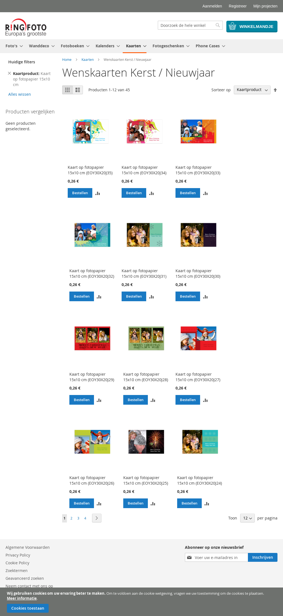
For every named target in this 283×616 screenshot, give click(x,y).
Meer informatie (22, 598)
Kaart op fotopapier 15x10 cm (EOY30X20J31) (144, 273)
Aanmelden (212, 6)
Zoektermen (17, 570)
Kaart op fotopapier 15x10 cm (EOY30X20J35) (90, 170)
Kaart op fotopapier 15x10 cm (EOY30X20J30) (197, 273)
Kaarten (88, 59)
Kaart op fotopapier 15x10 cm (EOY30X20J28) (145, 376)
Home (67, 59)
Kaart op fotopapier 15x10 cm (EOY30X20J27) (197, 376)
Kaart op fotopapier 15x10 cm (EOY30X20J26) (91, 480)
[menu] (141, 46)
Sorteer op (221, 89)
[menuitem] (12, 45)
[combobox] (190, 25)
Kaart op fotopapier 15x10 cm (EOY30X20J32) (91, 273)
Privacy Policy (18, 555)
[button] (97, 193)
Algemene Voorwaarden (28, 547)
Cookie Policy (17, 562)
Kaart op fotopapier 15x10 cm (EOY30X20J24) (199, 480)
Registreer (238, 6)
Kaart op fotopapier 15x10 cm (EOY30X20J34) (144, 170)
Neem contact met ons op (29, 586)
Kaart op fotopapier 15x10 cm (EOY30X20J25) (145, 480)
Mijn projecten (265, 6)
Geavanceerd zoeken (25, 578)
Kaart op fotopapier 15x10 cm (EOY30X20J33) (197, 170)
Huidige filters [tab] (21, 61)
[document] (142, 602)
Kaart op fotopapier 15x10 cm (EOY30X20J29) (91, 376)
